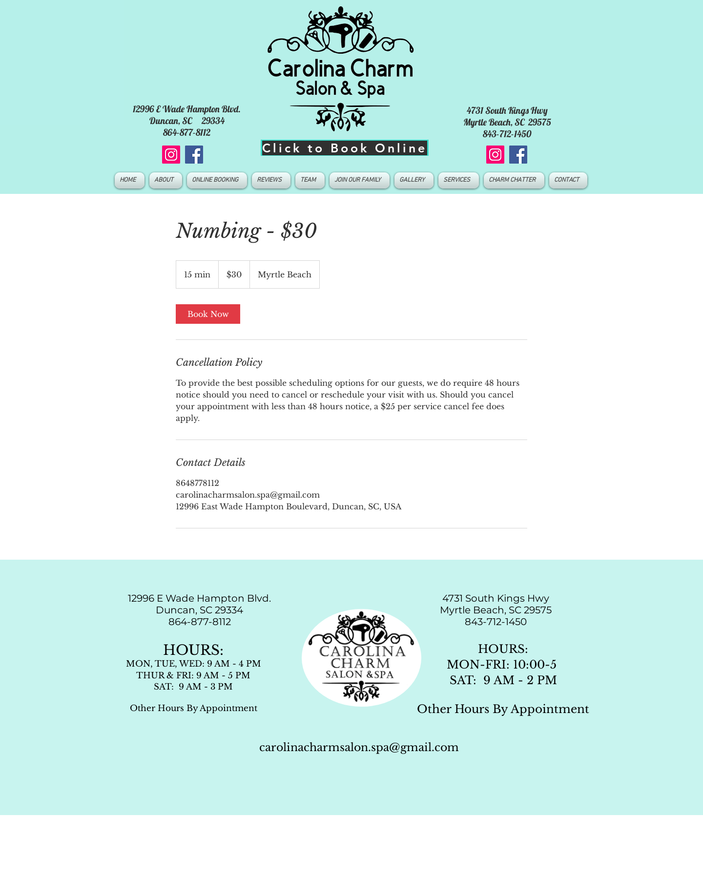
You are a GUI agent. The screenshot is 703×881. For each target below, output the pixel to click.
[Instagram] (171, 155)
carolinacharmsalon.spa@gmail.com (359, 747)
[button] (310, 180)
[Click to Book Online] (345, 148)
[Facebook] (194, 155)
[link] (208, 314)
